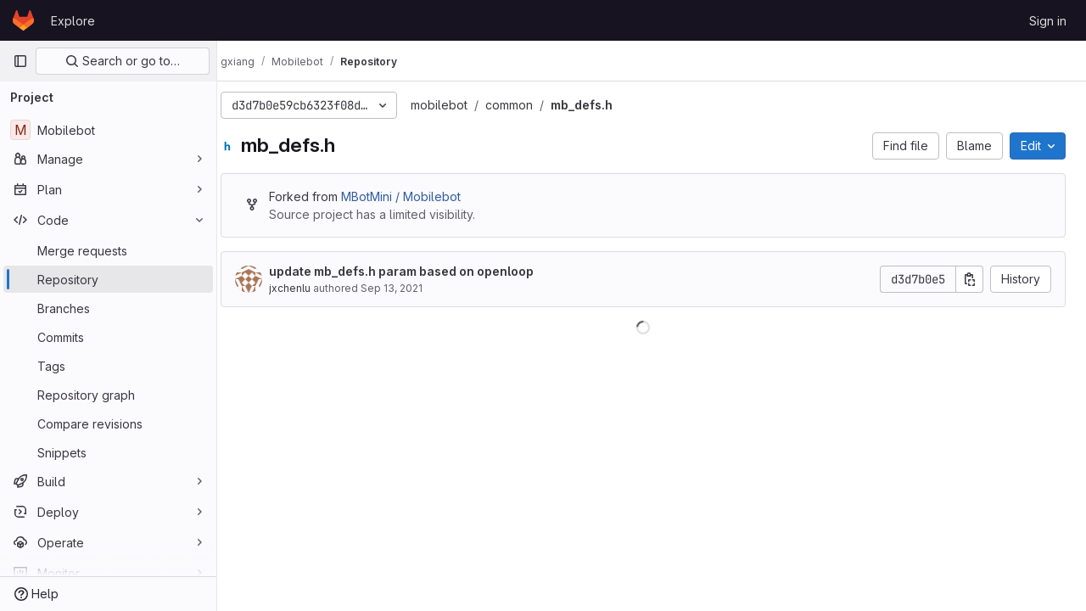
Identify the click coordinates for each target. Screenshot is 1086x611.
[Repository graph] (108, 394)
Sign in (1047, 21)
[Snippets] (108, 452)
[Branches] (108, 308)
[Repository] (108, 279)
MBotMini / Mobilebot (418, 196)
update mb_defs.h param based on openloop (418, 271)
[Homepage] (23, 20)
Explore (73, 21)
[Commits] (108, 336)
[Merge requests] (108, 250)
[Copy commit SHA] (969, 279)
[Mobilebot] (108, 129)
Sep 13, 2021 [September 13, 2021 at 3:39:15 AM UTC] (408, 288)
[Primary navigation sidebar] (20, 61)
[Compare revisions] (108, 423)
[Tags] (108, 365)
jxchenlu (306, 288)
